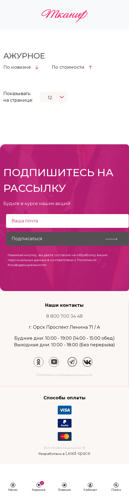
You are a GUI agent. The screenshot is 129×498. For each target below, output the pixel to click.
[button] (13, 487)
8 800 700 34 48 (64, 316)
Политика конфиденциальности (64, 375)
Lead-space (77, 453)
